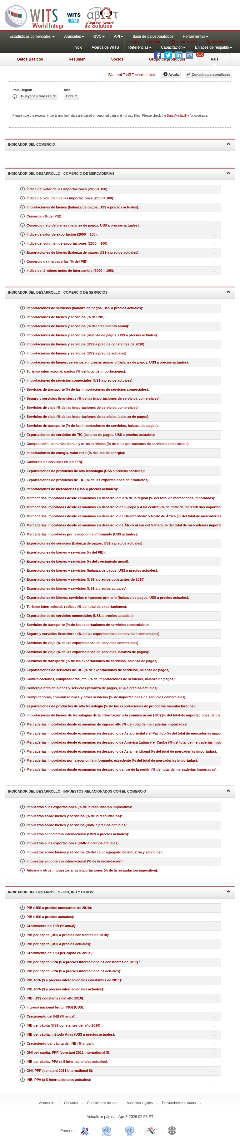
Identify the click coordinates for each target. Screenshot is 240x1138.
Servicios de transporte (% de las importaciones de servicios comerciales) (87, 389)
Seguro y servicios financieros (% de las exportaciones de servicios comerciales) (93, 634)
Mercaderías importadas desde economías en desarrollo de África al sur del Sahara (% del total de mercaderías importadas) (128, 525)
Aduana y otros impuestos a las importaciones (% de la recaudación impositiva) (92, 870)
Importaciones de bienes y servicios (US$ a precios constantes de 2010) (86, 344)
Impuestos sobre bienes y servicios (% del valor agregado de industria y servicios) (94, 852)
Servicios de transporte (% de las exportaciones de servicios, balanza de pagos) (92, 661)
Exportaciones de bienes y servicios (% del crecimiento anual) (77, 561)
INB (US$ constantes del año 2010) (55, 998)
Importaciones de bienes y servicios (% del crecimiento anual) (77, 326)
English (135, 42)
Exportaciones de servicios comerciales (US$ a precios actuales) (79, 616)
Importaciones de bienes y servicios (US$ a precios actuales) (76, 353)
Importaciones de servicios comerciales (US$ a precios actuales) (79, 380)
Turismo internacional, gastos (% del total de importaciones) (76, 371)
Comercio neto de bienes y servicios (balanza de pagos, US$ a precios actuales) (92, 688)
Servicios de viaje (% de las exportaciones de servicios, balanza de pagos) (87, 652)
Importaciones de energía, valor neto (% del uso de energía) (75, 453)
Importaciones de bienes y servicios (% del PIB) (65, 317)
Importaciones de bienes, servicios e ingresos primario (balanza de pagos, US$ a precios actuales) (107, 362)
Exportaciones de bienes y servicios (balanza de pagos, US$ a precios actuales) (92, 570)
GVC (99, 36)
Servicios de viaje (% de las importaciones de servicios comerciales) (82, 407)
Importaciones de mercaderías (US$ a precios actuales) (72, 489)
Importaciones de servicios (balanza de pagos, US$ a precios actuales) (84, 308)
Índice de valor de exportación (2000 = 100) (62, 234)
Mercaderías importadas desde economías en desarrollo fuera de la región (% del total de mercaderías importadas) (120, 498)
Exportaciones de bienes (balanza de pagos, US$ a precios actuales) (82, 252)
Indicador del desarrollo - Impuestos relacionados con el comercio (119, 791)
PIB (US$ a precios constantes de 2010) (59, 908)
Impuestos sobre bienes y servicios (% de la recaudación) (74, 816)
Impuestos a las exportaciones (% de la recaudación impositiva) (79, 807)
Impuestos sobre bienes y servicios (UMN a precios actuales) (77, 825)
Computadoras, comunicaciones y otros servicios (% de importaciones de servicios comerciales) (106, 697)
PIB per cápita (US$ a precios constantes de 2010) (67, 935)
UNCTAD (108, 1130)
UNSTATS (129, 1130)
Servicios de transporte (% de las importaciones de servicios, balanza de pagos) (92, 425)
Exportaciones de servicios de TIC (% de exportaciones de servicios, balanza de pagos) (98, 670)
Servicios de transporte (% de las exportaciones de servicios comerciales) (87, 625)
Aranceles (74, 36)
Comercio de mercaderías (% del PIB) (57, 261)
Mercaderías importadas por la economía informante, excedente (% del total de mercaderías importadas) (112, 760)
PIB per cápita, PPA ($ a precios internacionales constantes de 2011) (83, 962)
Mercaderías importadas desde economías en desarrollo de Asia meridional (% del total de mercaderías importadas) (121, 751)
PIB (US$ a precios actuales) (50, 917)
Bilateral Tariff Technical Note (132, 75)
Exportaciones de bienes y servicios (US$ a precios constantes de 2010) (85, 579)
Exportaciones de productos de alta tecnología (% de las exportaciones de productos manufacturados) (111, 706)
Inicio (77, 47)
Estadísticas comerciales (32, 36)
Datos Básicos (30, 59)
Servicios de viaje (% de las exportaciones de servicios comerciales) (82, 643)
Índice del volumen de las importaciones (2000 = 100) (70, 198)
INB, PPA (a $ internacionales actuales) (58, 1080)
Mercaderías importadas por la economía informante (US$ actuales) (82, 534)
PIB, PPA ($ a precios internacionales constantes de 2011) (74, 980)
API (118, 36)
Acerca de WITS (105, 47)
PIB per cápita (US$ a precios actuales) (58, 944)
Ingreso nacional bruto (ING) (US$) (55, 1007)
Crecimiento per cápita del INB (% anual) (60, 1043)
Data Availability (178, 115)
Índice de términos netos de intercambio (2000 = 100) (70, 270)
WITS (62, 15)
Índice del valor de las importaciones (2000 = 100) (67, 189)
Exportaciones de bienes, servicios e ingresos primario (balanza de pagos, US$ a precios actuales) (107, 597)
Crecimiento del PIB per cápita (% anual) (59, 953)
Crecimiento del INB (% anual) (51, 1016)
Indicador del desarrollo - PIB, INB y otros (119, 891)
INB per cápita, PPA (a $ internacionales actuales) (67, 1061)
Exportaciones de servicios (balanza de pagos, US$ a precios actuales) (84, 543)
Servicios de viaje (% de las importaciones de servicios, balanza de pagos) (87, 416)
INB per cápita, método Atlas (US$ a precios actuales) (70, 1034)
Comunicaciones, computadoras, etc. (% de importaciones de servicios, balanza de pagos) (101, 679)
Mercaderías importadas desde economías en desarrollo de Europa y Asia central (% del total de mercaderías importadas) (126, 507)
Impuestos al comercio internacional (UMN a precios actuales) (77, 834)
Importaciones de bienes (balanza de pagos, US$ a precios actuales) (82, 207)
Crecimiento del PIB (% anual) (51, 926)
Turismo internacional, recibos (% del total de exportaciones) (76, 606)
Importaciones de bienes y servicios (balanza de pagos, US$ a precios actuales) (92, 335)
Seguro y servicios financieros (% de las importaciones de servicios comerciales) (93, 398)
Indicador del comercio (119, 144)
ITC (86, 1130)
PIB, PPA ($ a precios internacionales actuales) (65, 989)
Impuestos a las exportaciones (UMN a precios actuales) (72, 843)
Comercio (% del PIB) (44, 216)
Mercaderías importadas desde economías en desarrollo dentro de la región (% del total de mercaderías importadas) (122, 769)
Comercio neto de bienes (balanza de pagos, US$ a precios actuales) (83, 225)
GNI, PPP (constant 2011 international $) (59, 1070)
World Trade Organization (151, 1130)
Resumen (77, 59)
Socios (117, 59)
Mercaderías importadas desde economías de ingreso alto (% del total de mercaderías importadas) (107, 724)
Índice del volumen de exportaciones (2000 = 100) (67, 243)
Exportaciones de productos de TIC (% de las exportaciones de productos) (87, 480)
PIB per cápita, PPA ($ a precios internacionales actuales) (73, 971)
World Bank (173, 1130)
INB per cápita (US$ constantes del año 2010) (63, 1025)
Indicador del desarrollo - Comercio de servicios (119, 292)
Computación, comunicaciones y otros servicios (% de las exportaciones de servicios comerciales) (107, 444)
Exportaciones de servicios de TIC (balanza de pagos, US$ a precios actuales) (90, 435)
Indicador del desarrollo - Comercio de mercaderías (119, 173)
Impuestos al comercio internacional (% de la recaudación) (74, 861)
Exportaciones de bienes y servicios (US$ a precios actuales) (77, 588)
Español (153, 42)
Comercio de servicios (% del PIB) (54, 462)
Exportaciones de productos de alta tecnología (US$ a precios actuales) (85, 471)
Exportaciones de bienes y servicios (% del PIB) (66, 552)
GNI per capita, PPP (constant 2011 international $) (68, 1052)
